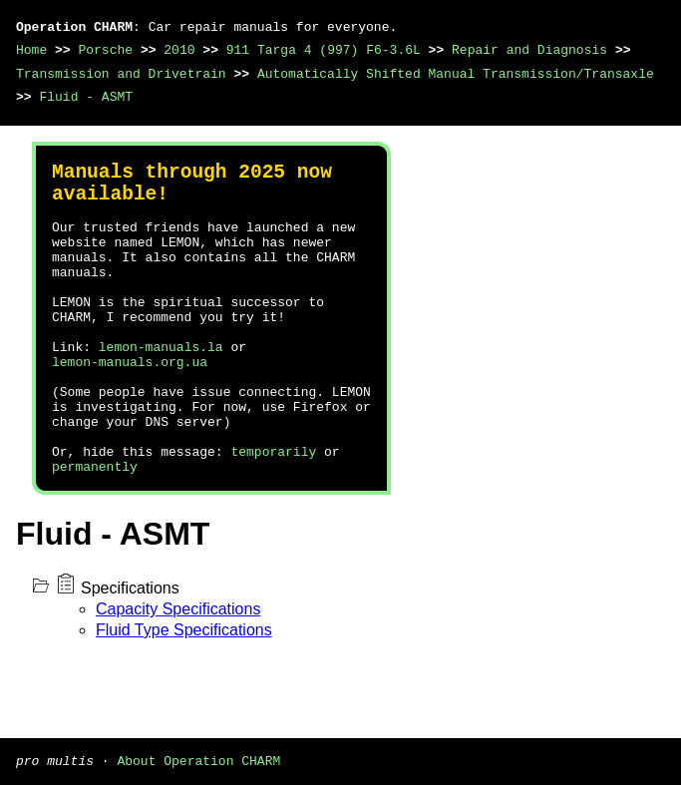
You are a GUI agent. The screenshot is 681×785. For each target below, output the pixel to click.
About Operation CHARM (198, 760)
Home (31, 50)
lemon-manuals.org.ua (129, 404)
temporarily (273, 512)
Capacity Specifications (178, 672)
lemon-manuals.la (161, 386)
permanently (95, 530)
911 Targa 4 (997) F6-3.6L (323, 50)
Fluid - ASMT (86, 97)
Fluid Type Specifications (184, 693)
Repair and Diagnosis (529, 50)
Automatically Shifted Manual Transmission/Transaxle (455, 74)
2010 (179, 50)
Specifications (130, 651)
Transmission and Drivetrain (121, 74)
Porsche (105, 50)
